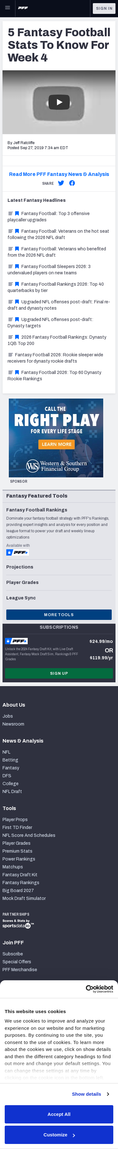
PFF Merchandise (20, 969)
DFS (7, 775)
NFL (6, 752)
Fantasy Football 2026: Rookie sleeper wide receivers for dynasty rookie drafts (55, 358)
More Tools (59, 615)
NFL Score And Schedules (29, 835)
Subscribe (13, 954)
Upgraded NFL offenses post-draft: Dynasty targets (50, 322)
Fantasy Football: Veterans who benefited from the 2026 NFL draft (57, 252)
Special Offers (17, 961)
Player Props (15, 819)
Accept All (59, 1114)
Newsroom (13, 724)
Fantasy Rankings (21, 882)
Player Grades (17, 843)
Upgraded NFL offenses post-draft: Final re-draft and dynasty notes (59, 305)
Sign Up (59, 673)
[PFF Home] (23, 8)
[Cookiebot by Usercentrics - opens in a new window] (86, 989)
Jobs (8, 716)
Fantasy (11, 768)
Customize (59, 1134)
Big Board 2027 (18, 890)
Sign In (104, 8)
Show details (86, 1094)
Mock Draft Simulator (24, 898)
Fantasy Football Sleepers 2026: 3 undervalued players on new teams (49, 269)
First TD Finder (17, 827)
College (11, 783)
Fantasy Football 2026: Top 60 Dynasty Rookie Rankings (54, 375)
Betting (10, 760)
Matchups (13, 867)
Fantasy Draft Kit (20, 874)
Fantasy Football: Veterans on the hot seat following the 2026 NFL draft (58, 234)
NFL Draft (12, 791)
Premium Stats (17, 851)
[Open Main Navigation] (8, 8)
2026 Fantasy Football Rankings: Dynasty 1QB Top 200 (57, 340)
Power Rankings (19, 859)
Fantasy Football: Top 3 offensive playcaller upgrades (49, 216)
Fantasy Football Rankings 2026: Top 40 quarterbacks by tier (56, 287)
